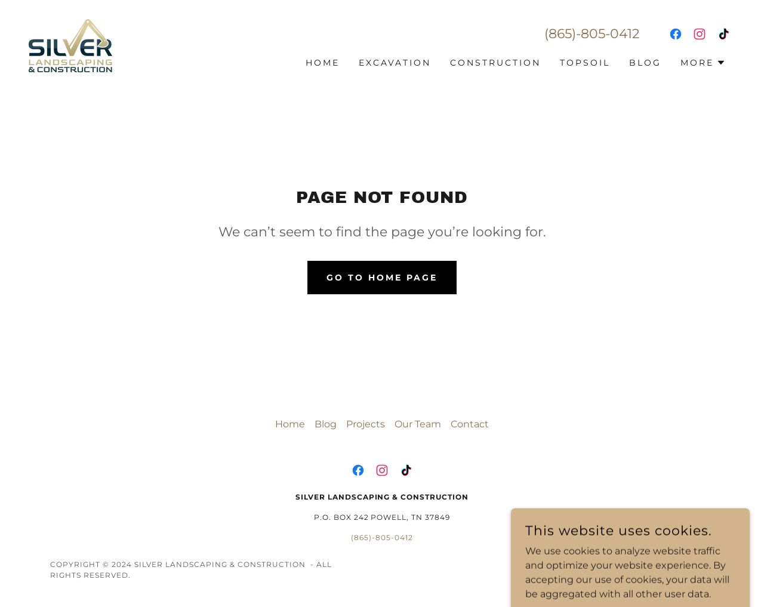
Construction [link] (495, 62)
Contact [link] (470, 424)
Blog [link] (645, 62)
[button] (703, 63)
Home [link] (323, 62)
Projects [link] (365, 424)
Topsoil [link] (585, 62)
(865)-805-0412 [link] (592, 34)
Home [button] (290, 424)
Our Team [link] (418, 424)
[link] (70, 45)
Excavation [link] (395, 62)
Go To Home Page (382, 277)
